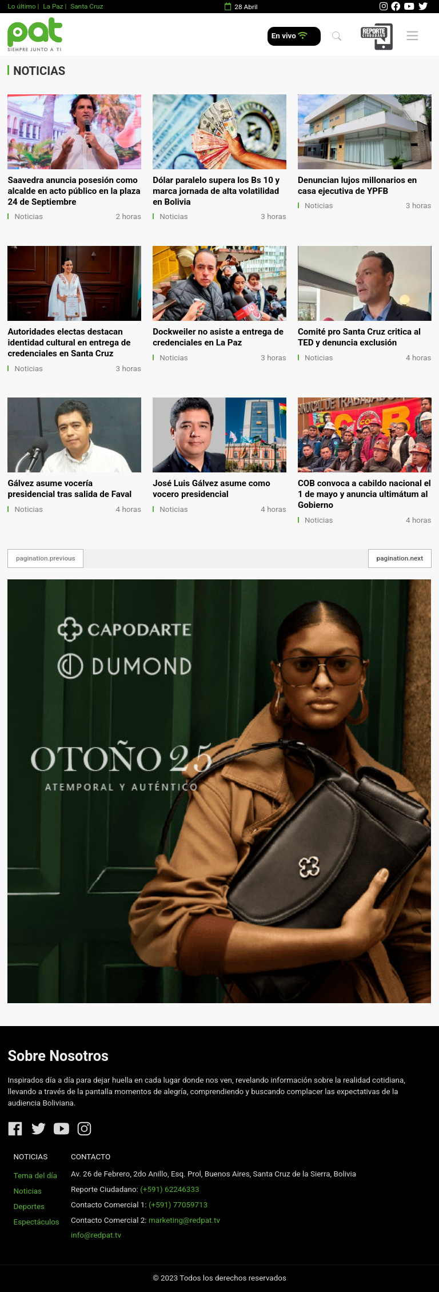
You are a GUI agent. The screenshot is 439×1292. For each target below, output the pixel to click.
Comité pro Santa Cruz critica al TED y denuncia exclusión (359, 337)
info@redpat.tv (96, 1235)
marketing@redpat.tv (184, 1220)
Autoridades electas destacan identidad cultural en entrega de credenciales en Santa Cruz (68, 343)
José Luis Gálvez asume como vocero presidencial (211, 488)
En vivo (290, 35)
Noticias (29, 216)
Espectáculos (36, 1222)
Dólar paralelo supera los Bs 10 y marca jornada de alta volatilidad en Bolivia (216, 191)
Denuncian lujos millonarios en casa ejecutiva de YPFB (357, 185)
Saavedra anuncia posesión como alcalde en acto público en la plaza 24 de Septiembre (73, 191)
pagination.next (400, 558)
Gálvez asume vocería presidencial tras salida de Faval (69, 488)
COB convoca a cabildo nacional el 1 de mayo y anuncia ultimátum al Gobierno (364, 494)
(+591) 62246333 (169, 1189)
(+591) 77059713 (178, 1204)
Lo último (21, 6)
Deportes (29, 1206)
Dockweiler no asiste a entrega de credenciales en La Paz (218, 337)
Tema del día (35, 1175)
